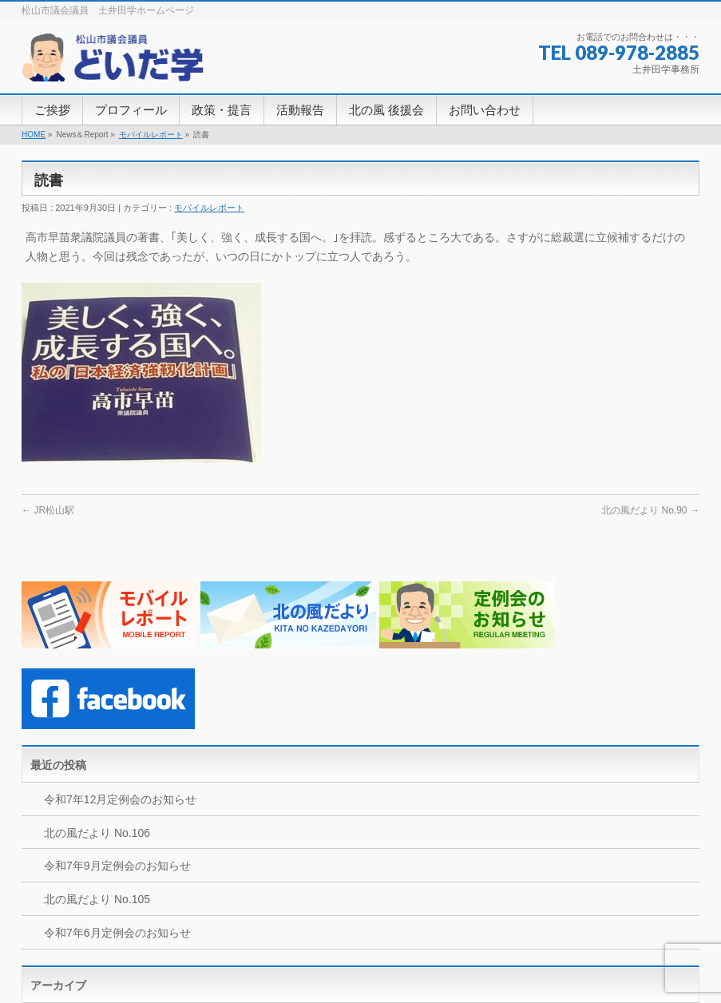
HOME (34, 134)
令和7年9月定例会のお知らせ (117, 865)
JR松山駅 (48, 510)
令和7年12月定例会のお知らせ (120, 799)
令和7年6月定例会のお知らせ (117, 932)
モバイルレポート (151, 134)
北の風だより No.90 (650, 510)
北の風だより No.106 (97, 833)
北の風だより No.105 (97, 899)
